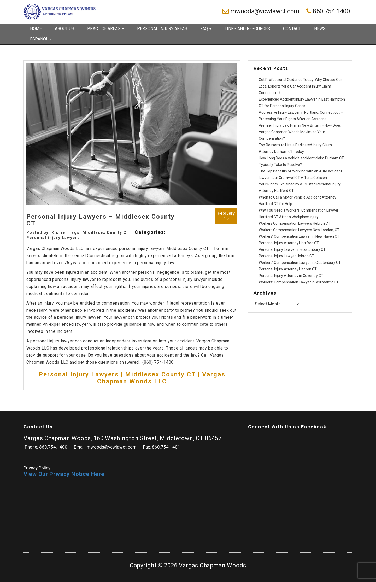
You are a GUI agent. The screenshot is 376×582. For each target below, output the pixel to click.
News (320, 28)
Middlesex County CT (106, 232)
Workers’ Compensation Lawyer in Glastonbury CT (300, 262)
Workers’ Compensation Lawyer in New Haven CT (299, 236)
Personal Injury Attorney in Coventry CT (291, 275)
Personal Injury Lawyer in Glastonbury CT (292, 249)
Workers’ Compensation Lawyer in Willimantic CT (299, 282)
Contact (292, 28)
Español (41, 39)
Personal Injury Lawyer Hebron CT (286, 256)
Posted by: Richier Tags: (54, 232)
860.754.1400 (328, 11)
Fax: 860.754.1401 (161, 447)
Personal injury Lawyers (53, 238)
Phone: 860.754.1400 (46, 447)
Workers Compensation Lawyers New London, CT (299, 230)
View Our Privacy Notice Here (64, 474)
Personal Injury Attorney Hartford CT (289, 243)
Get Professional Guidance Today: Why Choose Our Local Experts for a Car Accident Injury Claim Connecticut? (300, 86)
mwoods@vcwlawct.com (261, 11)
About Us (64, 28)
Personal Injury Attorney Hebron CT (288, 269)
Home (36, 28)
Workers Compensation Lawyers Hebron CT (294, 223)
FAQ (206, 28)
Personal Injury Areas (162, 28)
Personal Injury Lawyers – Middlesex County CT (100, 220)
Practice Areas (105, 28)
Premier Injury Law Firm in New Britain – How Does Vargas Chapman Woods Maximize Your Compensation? (300, 132)
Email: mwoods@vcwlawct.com (105, 447)
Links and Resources (247, 28)
